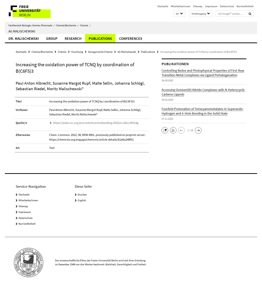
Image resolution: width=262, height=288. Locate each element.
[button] (179, 13)
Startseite (162, 6)
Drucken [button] (82, 194)
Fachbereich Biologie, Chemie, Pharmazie (31, 25)
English (82, 200)
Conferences (130, 38)
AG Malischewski (21, 31)
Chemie (85, 25)
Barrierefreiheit (245, 6)
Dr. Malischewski (23, 38)
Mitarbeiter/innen (180, 6)
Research (73, 38)
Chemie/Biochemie (67, 25)
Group (51, 38)
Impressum (211, 6)
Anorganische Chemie (100, 51)
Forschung (77, 51)
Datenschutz (227, 6)
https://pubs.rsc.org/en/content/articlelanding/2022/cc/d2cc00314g (96, 123)
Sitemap (197, 6)
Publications (100, 38)
